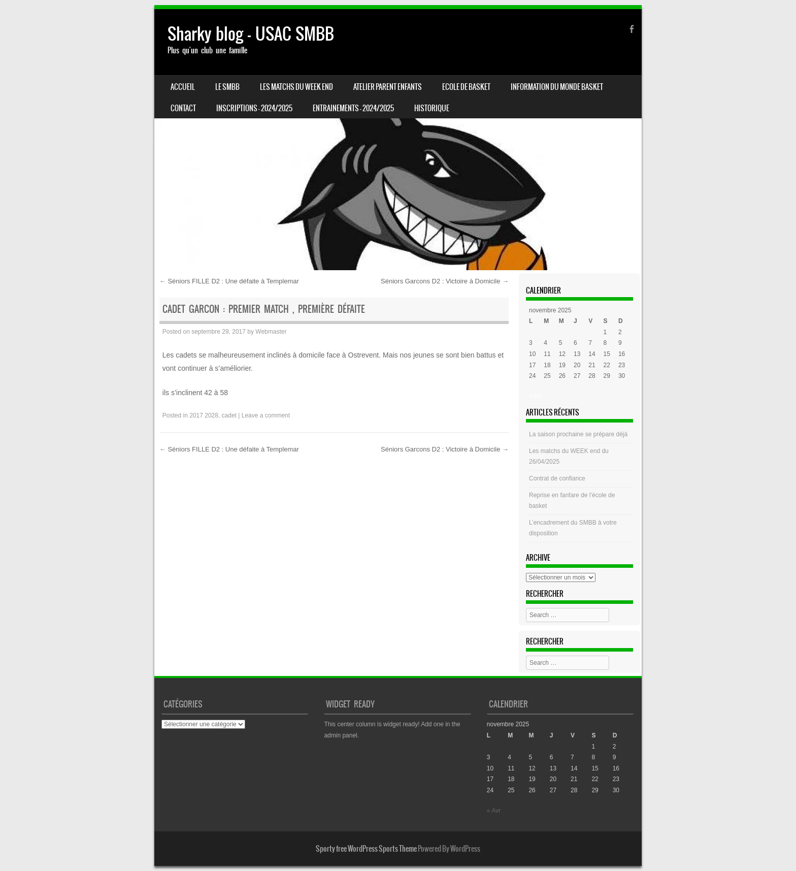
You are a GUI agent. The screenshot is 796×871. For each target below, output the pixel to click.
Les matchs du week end (296, 86)
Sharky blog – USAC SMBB (251, 33)
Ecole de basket (466, 86)
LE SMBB (227, 86)
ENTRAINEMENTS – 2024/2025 (353, 108)
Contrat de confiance (557, 478)
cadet (229, 415)
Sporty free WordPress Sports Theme (366, 848)
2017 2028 (203, 415)
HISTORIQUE (431, 108)
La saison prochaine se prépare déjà (578, 434)
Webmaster (270, 331)
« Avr (536, 396)
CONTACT (183, 108)
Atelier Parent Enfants (387, 86)
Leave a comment (266, 415)
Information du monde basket (557, 86)
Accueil (183, 86)
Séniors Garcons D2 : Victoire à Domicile (445, 281)
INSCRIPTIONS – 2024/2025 (254, 108)
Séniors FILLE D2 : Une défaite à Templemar (229, 281)
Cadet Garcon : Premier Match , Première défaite (263, 309)
